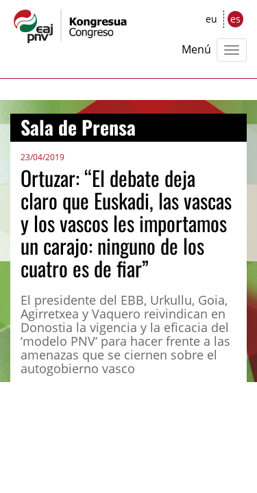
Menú (196, 49)
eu (211, 18)
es (235, 18)
